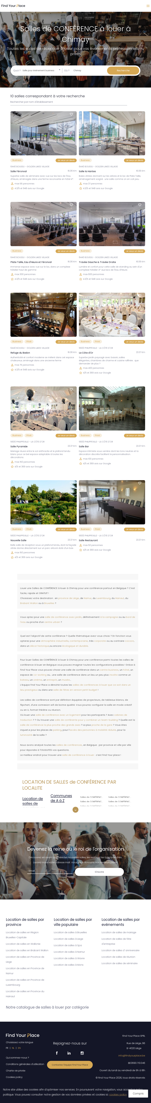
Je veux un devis (66, 160)
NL (13, 1048)
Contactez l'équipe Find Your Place (70, 1064)
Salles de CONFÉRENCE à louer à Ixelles (92, 810)
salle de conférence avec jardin (63, 617)
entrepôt (52, 679)
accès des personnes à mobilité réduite (93, 730)
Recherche (123, 70)
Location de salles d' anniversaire (120, 950)
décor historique (39, 645)
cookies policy (118, 1094)
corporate (100, 640)
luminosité (26, 735)
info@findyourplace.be (132, 1055)
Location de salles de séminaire (120, 963)
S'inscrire (99, 871)
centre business (109, 669)
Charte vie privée (15, 1070)
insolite (113, 674)
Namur (88, 598)
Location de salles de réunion (118, 957)
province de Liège (68, 598)
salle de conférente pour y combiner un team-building (86, 719)
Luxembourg (103, 598)
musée (66, 679)
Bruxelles (49, 603)
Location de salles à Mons (68, 965)
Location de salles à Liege (68, 939)
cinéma (37, 679)
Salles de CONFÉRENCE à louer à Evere (92, 797)
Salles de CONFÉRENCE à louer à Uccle (120, 810)
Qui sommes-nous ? (17, 1057)
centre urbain (52, 622)
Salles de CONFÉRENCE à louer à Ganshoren (92, 806)
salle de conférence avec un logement (58, 714)
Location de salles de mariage (119, 932)
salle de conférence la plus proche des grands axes (50, 724)
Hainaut (119, 598)
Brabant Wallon (29, 603)
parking (57, 730)
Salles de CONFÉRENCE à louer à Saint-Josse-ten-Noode (120, 801)
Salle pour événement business (38, 70)
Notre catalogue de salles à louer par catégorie (47, 1007)
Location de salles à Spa (68, 945)
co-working (39, 674)
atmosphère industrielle (55, 640)
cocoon (129, 640)
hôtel (126, 669)
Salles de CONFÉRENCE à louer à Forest (92, 801)
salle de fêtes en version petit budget (75, 689)
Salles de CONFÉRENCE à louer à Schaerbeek (120, 806)
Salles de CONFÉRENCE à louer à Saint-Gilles (120, 797)
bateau (24, 679)
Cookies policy (14, 1077)
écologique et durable (75, 645)
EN (19, 1048)
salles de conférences (69, 745)
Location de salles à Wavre (69, 958)
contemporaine (79, 640)
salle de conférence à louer (78, 755)
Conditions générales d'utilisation (25, 1064)
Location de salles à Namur (69, 952)
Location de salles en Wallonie (23, 944)
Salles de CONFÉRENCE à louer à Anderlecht (64, 810)
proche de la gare (102, 724)
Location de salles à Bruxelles (70, 932)
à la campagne (109, 617)
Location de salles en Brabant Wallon (27, 950)
